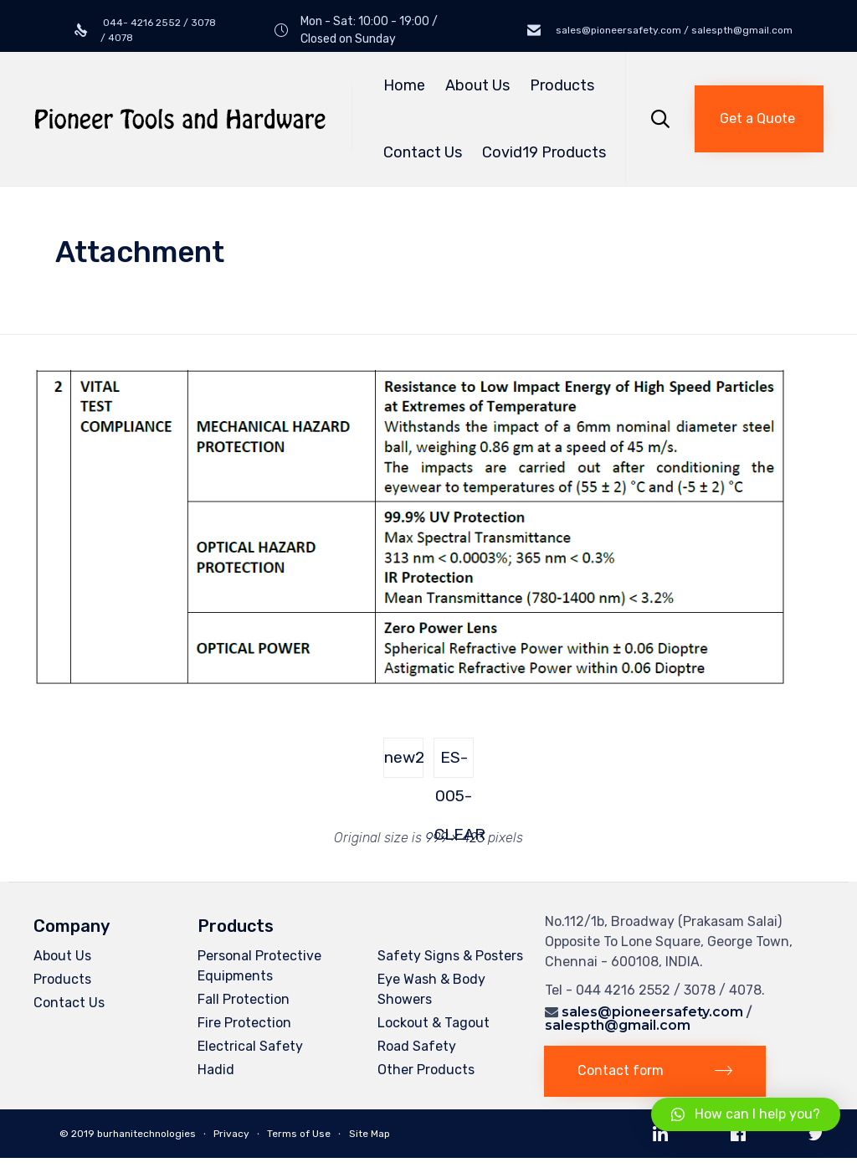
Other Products (426, 1070)
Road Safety (416, 1046)
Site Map (369, 1134)
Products (564, 85)
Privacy (231, 1134)
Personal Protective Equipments (259, 966)
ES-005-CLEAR (454, 763)
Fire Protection (244, 1023)
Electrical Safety (250, 1046)
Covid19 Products (544, 152)
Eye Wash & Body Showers (431, 989)
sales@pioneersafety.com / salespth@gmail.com (673, 30)
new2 (403, 757)
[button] (759, 118)
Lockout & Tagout (433, 1023)
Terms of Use (299, 1134)
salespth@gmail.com (617, 1025)
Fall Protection (244, 999)
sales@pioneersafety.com (652, 1012)
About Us (477, 85)
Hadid (216, 1070)
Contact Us (422, 152)
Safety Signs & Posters (450, 956)
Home (404, 85)
